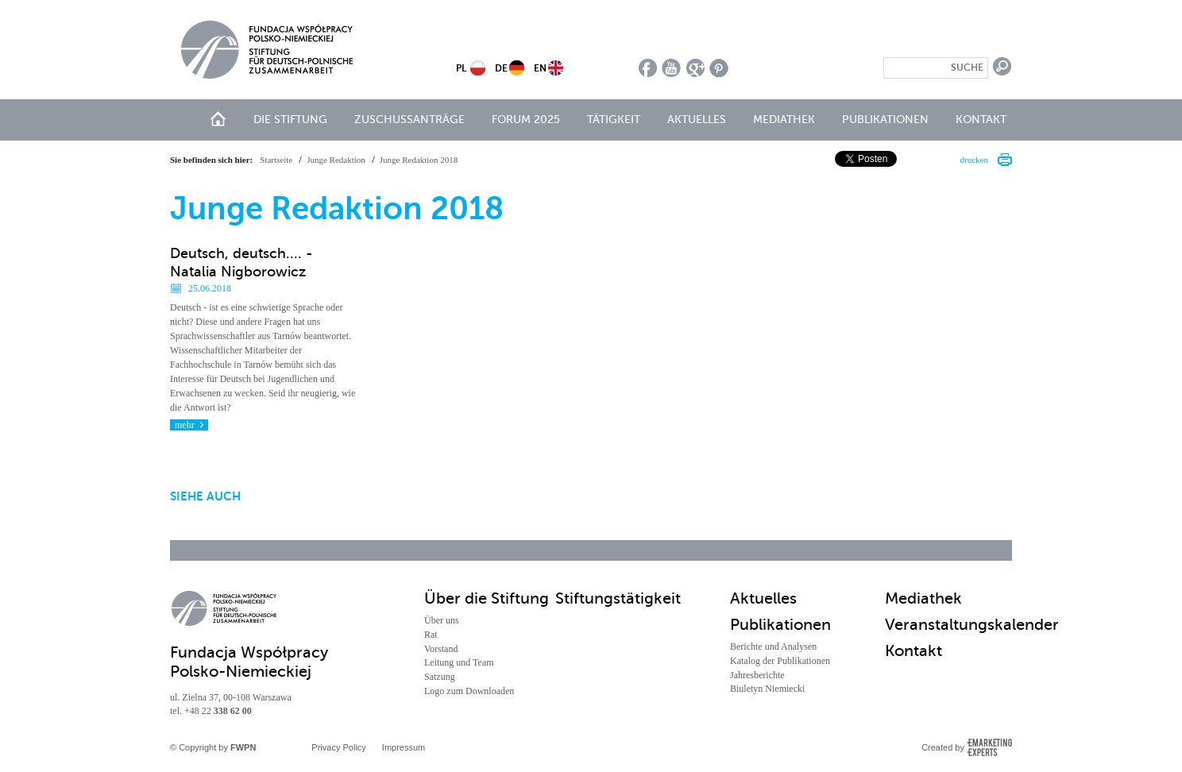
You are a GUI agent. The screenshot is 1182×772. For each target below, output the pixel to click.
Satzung (439, 676)
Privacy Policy (338, 747)
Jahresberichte (757, 675)
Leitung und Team (459, 662)
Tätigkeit (613, 119)
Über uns (441, 620)
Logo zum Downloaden (469, 691)
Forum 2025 (526, 119)
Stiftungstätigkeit (618, 598)
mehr (185, 424)
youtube (672, 68)
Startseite (276, 159)
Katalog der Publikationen (780, 660)
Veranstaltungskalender (972, 625)
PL (461, 68)
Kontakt (981, 119)
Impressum (403, 747)
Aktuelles (696, 119)
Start (218, 119)
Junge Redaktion (336, 159)
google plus (695, 68)
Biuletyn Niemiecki (767, 688)
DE (501, 68)
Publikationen (885, 119)
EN (540, 68)
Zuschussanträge (409, 119)
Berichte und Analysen (773, 646)
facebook (648, 68)
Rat (431, 634)
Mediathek (784, 119)
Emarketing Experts (989, 747)
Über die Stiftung (486, 598)
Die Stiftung (290, 119)
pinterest (719, 68)
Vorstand (441, 648)
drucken (974, 159)
